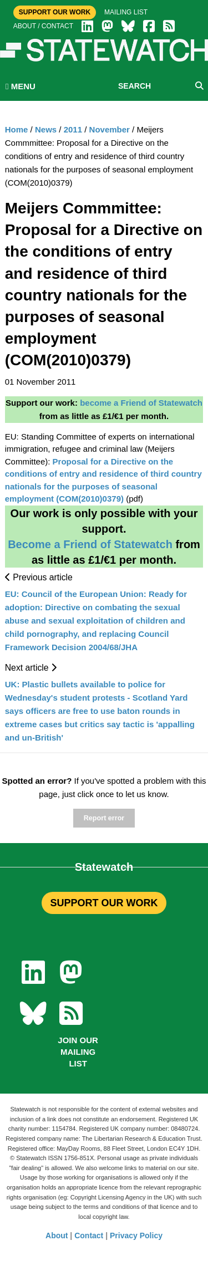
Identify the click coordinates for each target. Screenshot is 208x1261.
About (56, 1235)
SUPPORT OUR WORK (103, 902)
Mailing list (126, 12)
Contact (88, 1235)
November (109, 129)
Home (16, 129)
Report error (104, 818)
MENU (20, 86)
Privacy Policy (136, 1235)
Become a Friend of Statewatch (90, 544)
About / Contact (43, 26)
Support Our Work (54, 12)
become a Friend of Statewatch (141, 402)
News (46, 129)
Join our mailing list (78, 1051)
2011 (73, 129)
